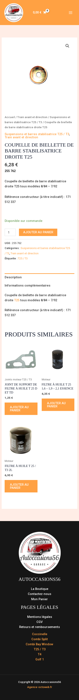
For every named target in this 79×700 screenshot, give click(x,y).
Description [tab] (13, 277)
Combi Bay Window (39, 644)
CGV (39, 622)
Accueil (10, 117)
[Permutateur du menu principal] (70, 12)
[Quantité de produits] (10, 232)
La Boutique (39, 589)
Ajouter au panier (38, 232)
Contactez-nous (39, 594)
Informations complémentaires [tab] (27, 285)
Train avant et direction (32, 117)
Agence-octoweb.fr (39, 687)
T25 (17, 300)
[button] (67, 46)
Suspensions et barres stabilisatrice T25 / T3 (37, 134)
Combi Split (39, 639)
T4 (39, 654)
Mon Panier (39, 599)
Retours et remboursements (39, 627)
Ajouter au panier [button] (19, 408)
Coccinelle (39, 634)
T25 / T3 (23, 258)
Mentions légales (39, 617)
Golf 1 (39, 659)
